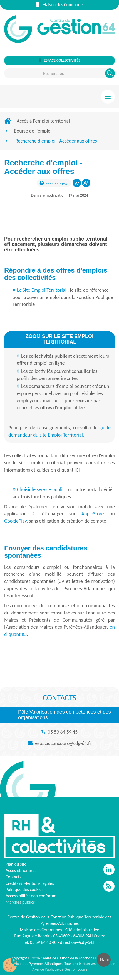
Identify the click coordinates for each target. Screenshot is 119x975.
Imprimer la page (56, 183)
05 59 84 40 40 (43, 942)
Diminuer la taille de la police (77, 183)
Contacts (13, 877)
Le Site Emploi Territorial (41, 290)
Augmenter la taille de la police (86, 183)
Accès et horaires (21, 870)
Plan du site (16, 864)
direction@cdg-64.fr (78, 942)
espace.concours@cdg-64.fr (63, 743)
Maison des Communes (60, 4)
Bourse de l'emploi (33, 131)
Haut (105, 959)
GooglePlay (15, 521)
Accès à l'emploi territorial (43, 121)
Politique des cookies (24, 889)
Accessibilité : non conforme (31, 895)
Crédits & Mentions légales (30, 883)
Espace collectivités (59, 60)
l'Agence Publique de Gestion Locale (59, 969)
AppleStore (92, 514)
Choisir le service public (41, 489)
